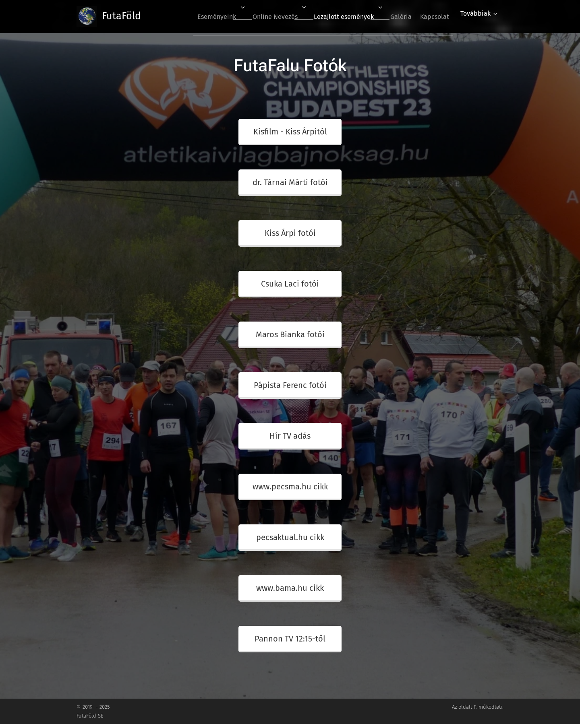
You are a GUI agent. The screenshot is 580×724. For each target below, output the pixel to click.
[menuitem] (199, 16)
